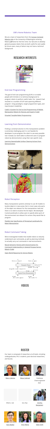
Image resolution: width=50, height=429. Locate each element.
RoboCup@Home (15, 19)
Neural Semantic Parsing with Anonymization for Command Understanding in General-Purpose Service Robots (23, 247)
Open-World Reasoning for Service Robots (19, 253)
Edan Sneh (39, 425)
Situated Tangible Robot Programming (18, 115)
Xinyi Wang (25, 425)
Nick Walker (10, 425)
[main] (25, 14)
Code (37, 112)
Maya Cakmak (25, 378)
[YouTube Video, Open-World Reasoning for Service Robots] (25, 331)
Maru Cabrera (10, 378)
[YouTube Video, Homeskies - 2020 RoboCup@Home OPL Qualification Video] (25, 304)
